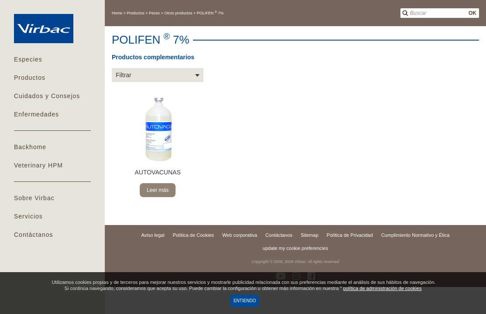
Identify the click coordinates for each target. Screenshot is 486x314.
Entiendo (245, 300)
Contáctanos (33, 234)
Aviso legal (153, 235)
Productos (29, 77)
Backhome (30, 146)
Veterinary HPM (38, 165)
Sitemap (309, 235)
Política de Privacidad (350, 235)
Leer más (158, 190)
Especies (28, 59)
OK (472, 13)
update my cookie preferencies (295, 248)
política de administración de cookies (382, 288)
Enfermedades (36, 114)
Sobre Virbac (34, 198)
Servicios (28, 216)
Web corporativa (239, 235)
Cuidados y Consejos (47, 95)
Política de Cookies (193, 235)
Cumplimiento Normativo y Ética (415, 235)
